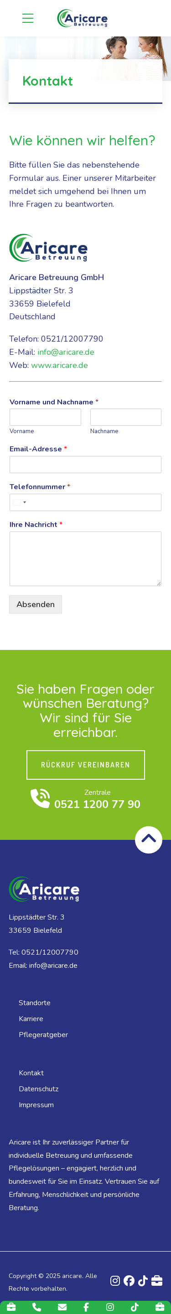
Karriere (31, 1019)
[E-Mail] (62, 1307)
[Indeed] (159, 1307)
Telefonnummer (40, 487)
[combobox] (19, 502)
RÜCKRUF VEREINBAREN (85, 764)
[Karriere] (11, 1307)
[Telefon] (36, 1307)
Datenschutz (38, 1089)
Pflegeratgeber (43, 1035)
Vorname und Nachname (54, 402)
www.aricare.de (59, 365)
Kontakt (31, 1073)
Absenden (35, 604)
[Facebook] (86, 1307)
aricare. (72, 1276)
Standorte (35, 1003)
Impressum (36, 1105)
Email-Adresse (38, 449)
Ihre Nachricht (36, 525)
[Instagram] (110, 1307)
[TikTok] (135, 1307)
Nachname (104, 431)
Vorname (22, 431)
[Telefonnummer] (85, 502)
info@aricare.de (65, 352)
